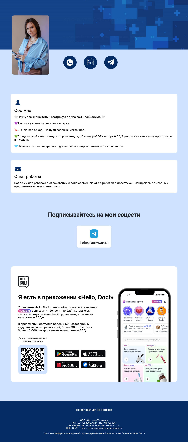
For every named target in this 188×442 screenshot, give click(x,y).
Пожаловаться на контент (94, 409)
